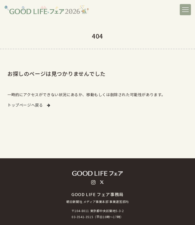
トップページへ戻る (29, 105)
